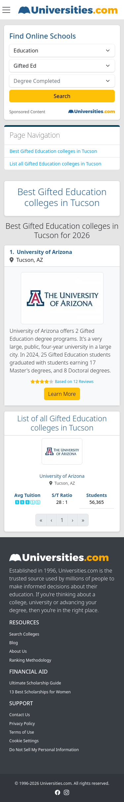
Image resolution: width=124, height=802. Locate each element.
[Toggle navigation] (6, 10)
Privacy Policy (22, 723)
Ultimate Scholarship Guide (35, 683)
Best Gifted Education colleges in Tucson (53, 151)
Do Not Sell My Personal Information (44, 749)
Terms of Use (21, 732)
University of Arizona (44, 252)
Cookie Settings (24, 741)
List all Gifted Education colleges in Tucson (55, 163)
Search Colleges (24, 634)
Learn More (62, 394)
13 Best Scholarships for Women (40, 692)
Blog (13, 642)
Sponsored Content (27, 112)
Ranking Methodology (30, 660)
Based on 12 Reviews (74, 381)
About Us (18, 651)
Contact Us (19, 714)
